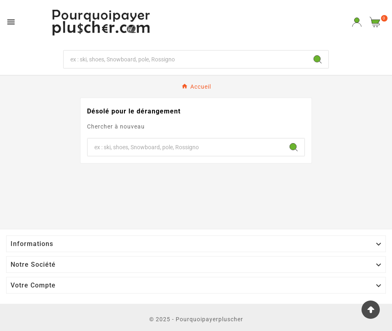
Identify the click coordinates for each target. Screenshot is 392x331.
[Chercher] (185, 59)
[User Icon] (357, 22)
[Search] (318, 59)
